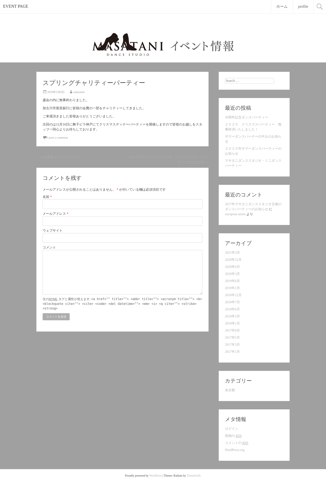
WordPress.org (234, 450)
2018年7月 (232, 302)
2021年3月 (232, 252)
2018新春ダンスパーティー (58, 157)
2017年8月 (232, 330)
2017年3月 (232, 344)
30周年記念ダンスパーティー (246, 117)
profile (303, 6)
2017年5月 (232, 337)
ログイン (231, 428)
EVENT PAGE (15, 6)
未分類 (230, 390)
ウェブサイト (53, 230)
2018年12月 (233, 295)
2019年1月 (232, 288)
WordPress (155, 475)
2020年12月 (233, 259)
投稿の (233, 436)
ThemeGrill (193, 475)
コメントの (236, 443)
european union (235, 214)
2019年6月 (232, 281)
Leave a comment (57, 137)
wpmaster (79, 92)
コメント (49, 247)
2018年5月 (232, 316)
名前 (47, 197)
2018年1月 (232, 323)
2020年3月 (232, 274)
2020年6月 (232, 266)
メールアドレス (55, 213)
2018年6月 (232, 309)
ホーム (282, 6)
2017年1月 (232, 351)
